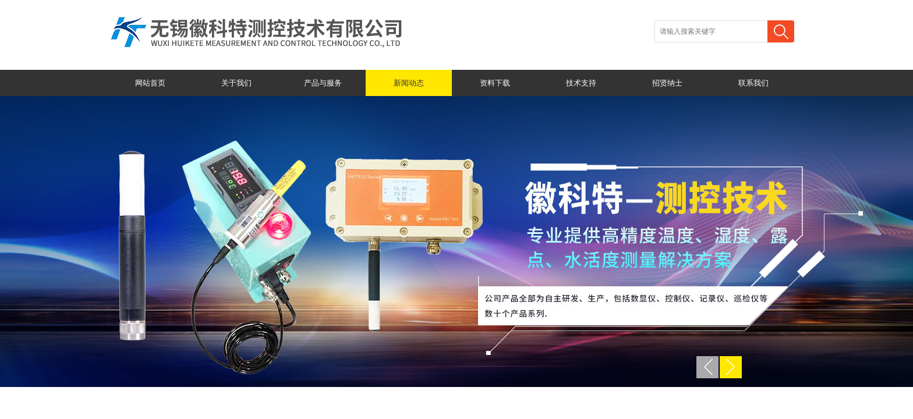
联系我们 (753, 83)
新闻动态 (409, 83)
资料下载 (495, 83)
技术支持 (581, 83)
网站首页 (150, 83)
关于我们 (236, 83)
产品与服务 (323, 83)
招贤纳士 (667, 83)
